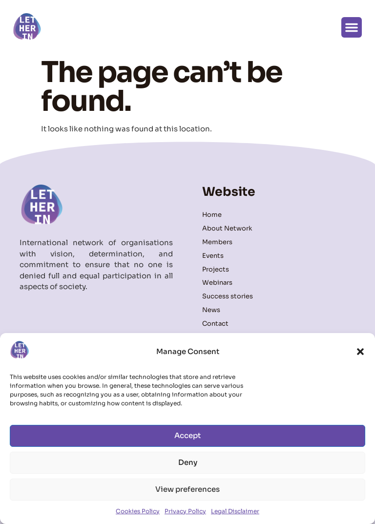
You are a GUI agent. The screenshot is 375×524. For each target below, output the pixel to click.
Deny (187, 462)
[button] (360, 351)
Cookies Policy (138, 511)
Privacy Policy (185, 511)
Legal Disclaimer (235, 511)
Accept (187, 435)
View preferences (187, 489)
